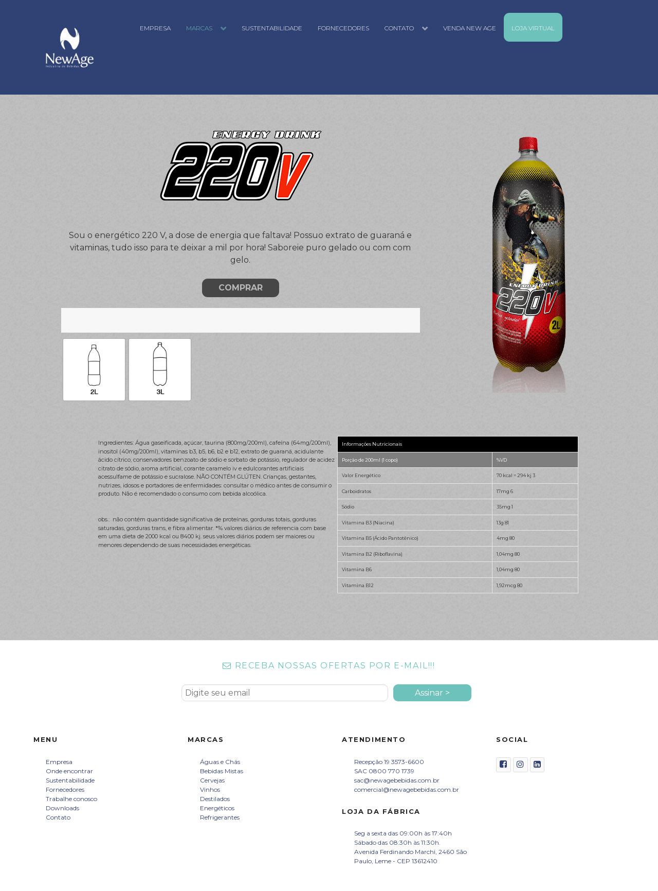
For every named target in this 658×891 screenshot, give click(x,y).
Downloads (62, 808)
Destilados (215, 799)
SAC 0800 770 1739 (384, 771)
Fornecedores (65, 789)
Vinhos (210, 789)
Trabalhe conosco (71, 799)
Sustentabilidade (70, 780)
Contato (58, 817)
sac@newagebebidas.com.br (397, 780)
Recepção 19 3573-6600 (389, 762)
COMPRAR (240, 288)
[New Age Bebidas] (69, 47)
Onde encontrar (69, 771)
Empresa (59, 762)
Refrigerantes (220, 817)
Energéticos (217, 808)
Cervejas (212, 780)
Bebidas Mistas (221, 771)
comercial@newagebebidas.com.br (406, 789)
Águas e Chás (220, 762)
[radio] (94, 370)
